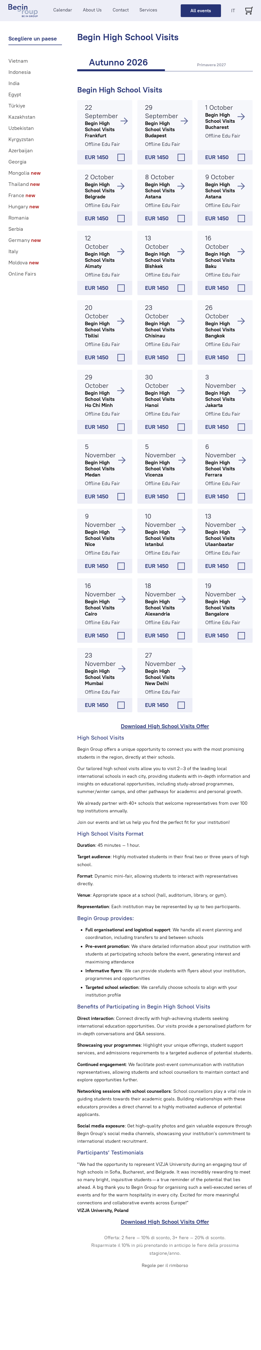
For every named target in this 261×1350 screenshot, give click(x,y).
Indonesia (19, 72)
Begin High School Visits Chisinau (160, 329)
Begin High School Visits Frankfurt (100, 129)
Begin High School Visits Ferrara (220, 468)
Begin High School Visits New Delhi (160, 677)
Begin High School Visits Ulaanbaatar (220, 538)
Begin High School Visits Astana (160, 190)
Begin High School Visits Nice (100, 538)
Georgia (17, 162)
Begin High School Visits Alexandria (160, 607)
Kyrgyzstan (21, 139)
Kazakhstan (21, 117)
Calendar (62, 10)
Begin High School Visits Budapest (160, 129)
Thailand (24, 184)
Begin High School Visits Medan (100, 468)
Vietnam (18, 61)
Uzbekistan (21, 128)
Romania (18, 218)
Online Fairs (22, 274)
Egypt (14, 94)
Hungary (23, 206)
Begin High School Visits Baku (220, 260)
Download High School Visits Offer (165, 726)
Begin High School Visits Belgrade (100, 190)
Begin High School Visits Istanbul (160, 538)
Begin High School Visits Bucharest (220, 121)
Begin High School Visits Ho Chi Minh (100, 399)
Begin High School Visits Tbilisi (100, 329)
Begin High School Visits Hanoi (160, 399)
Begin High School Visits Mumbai (100, 677)
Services (148, 10)
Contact (121, 10)
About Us (92, 10)
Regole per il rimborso (165, 1265)
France (21, 195)
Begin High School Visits (119, 90)
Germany (24, 240)
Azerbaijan (20, 150)
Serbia (15, 229)
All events (200, 10)
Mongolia (24, 173)
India (14, 83)
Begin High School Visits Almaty (100, 260)
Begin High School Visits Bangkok (220, 329)
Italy (13, 251)
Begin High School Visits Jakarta (220, 399)
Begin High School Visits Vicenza (160, 468)
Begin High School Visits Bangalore (220, 607)
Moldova (23, 263)
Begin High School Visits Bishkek (160, 260)
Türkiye (16, 106)
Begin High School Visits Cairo (100, 607)
